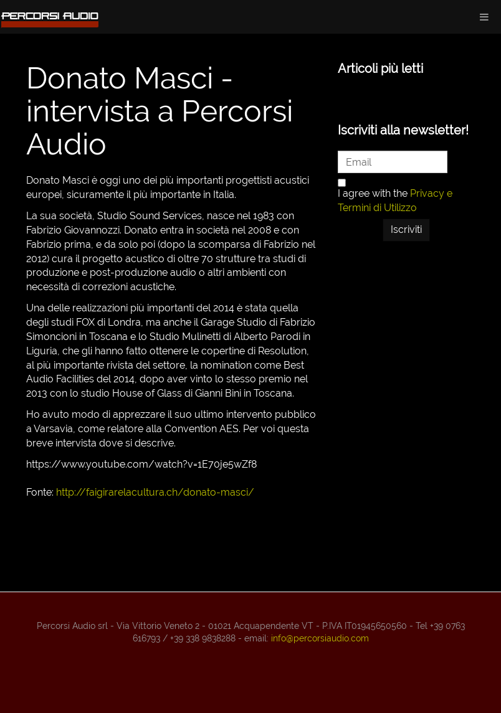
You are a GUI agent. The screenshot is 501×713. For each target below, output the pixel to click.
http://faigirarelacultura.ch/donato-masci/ (155, 492)
